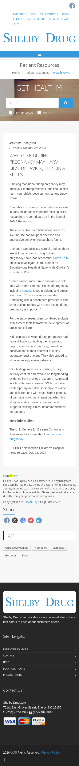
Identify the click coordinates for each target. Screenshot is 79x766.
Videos (45, 113)
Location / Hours (34, 19)
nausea (27, 290)
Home (16, 72)
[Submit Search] (66, 103)
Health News (21, 113)
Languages (19, 14)
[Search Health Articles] (32, 103)
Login (15, 23)
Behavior (10, 555)
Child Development (16, 547)
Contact (8, 655)
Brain (24, 555)
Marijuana (58, 547)
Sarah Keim (61, 258)
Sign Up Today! (58, 19)
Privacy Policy (12, 675)
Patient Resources (37, 72)
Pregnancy (40, 547)
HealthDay (31, 502)
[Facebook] (4, 760)
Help (33, 14)
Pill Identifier (49, 14)
